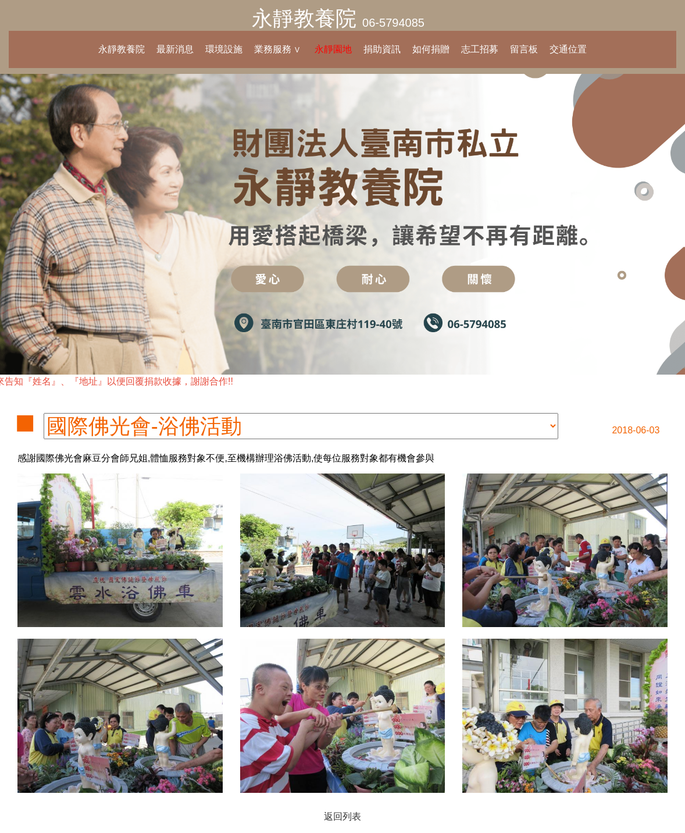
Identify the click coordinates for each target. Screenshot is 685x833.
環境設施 (223, 49)
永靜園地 (333, 49)
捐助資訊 (382, 49)
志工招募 (479, 49)
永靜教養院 (304, 18)
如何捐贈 (430, 49)
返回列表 (342, 816)
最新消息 (175, 49)
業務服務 (272, 49)
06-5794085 (393, 22)
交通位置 (568, 49)
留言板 (524, 49)
